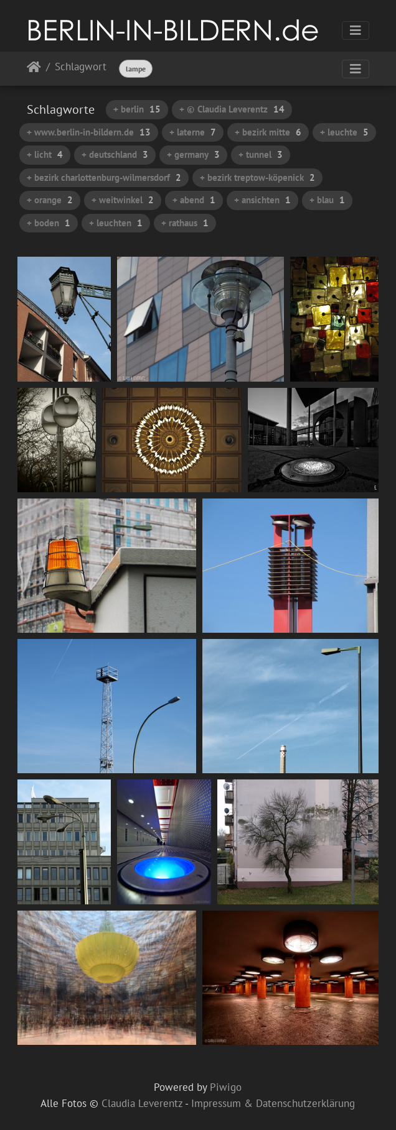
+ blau (327, 200)
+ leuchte (344, 132)
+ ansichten (262, 200)
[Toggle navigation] (355, 30)
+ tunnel (260, 154)
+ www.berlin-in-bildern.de (89, 132)
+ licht (45, 154)
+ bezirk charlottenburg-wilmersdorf (104, 177)
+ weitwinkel (123, 200)
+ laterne (192, 132)
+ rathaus (185, 223)
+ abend (193, 200)
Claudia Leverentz (141, 1103)
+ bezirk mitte (268, 132)
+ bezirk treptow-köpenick (257, 177)
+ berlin (137, 109)
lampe (136, 68)
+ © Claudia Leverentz (232, 109)
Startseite (34, 69)
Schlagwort (80, 67)
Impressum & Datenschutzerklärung (273, 1103)
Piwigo (226, 1087)
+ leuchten (116, 223)
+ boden (48, 223)
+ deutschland (115, 154)
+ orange (50, 200)
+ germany (193, 154)
